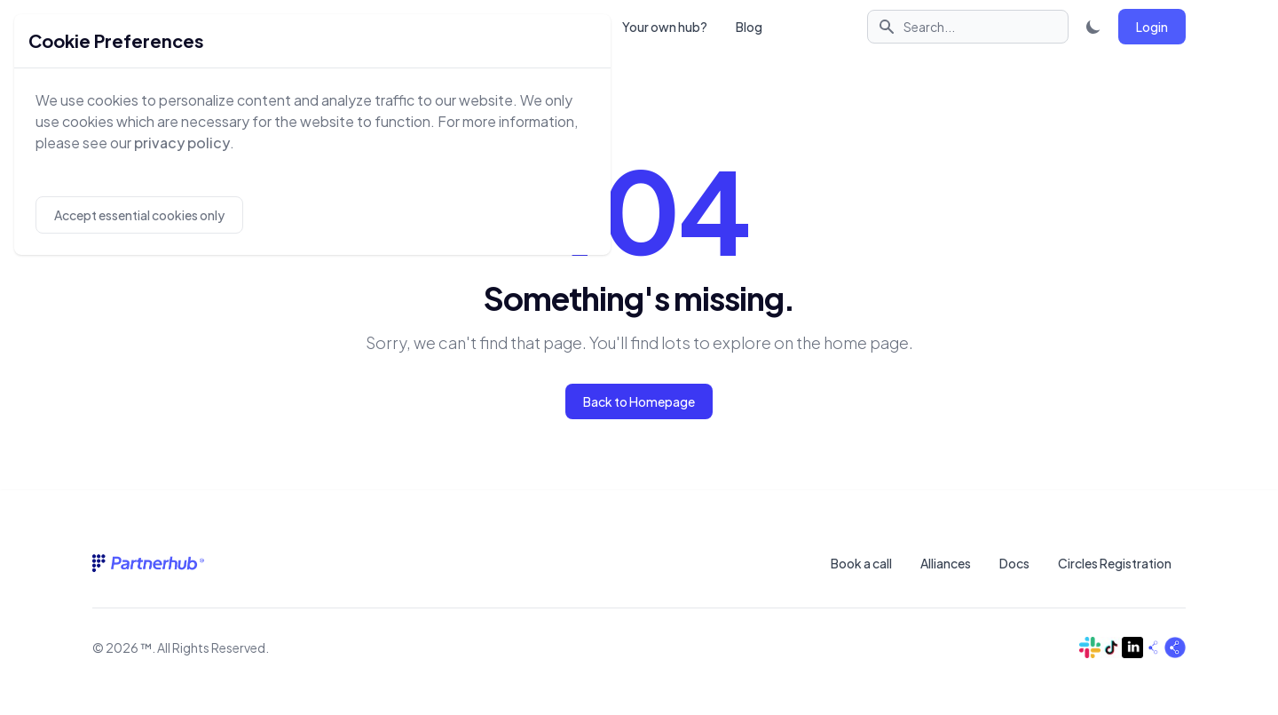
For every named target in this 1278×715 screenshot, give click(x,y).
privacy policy (182, 142)
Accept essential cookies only (139, 215)
